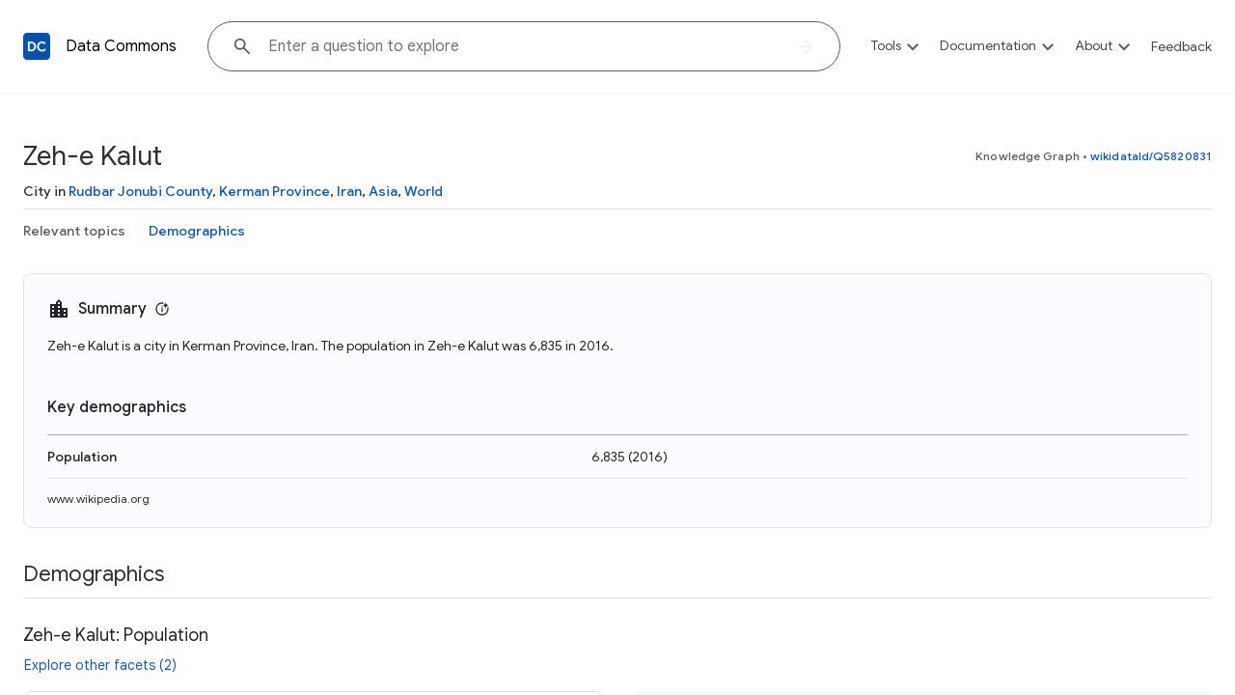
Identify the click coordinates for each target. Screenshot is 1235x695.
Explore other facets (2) (100, 665)
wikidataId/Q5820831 (1151, 156)
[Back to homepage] (36, 46)
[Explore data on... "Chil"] (524, 46)
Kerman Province (274, 191)
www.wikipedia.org (98, 498)
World (423, 191)
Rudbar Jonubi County (140, 191)
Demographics (197, 230)
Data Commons (121, 46)
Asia (383, 191)
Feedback (1181, 46)
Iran (349, 191)
